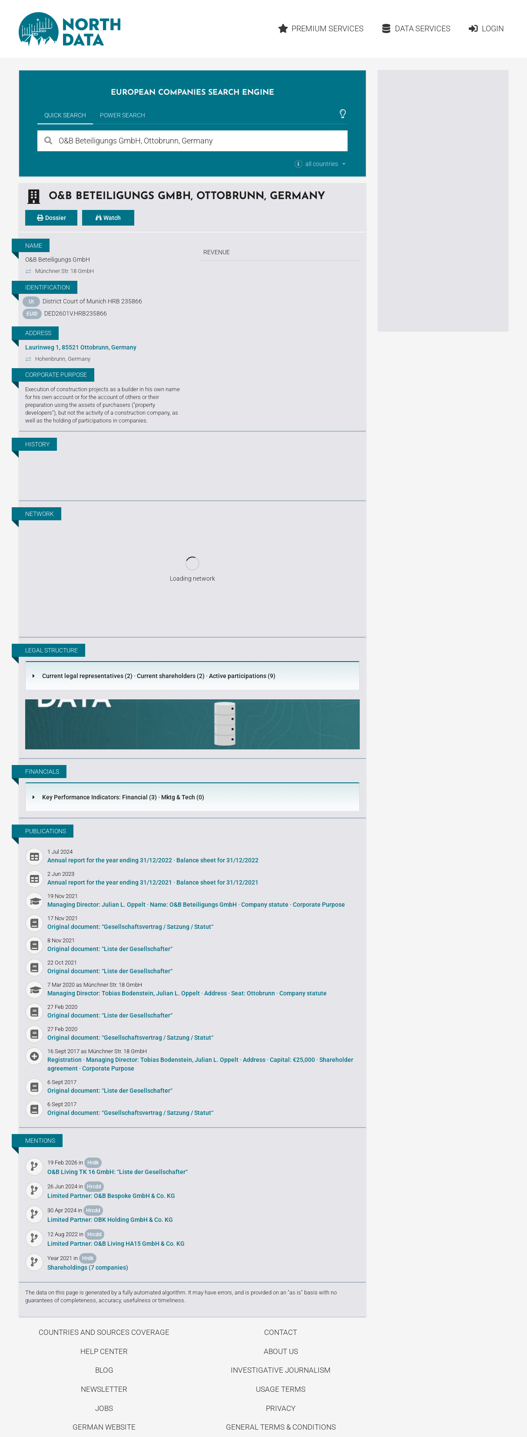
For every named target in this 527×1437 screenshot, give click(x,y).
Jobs (104, 1408)
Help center (104, 1351)
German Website (104, 1427)
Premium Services (321, 28)
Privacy (280, 1408)
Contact (280, 1332)
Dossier (51, 217)
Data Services (416, 28)
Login (486, 28)
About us (281, 1351)
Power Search (122, 115)
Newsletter (104, 1389)
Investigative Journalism (281, 1370)
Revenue (216, 252)
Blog (104, 1370)
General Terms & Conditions (281, 1427)
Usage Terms (280, 1389)
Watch (108, 217)
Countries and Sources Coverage (104, 1332)
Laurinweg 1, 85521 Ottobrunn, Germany (80, 347)
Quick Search (65, 115)
